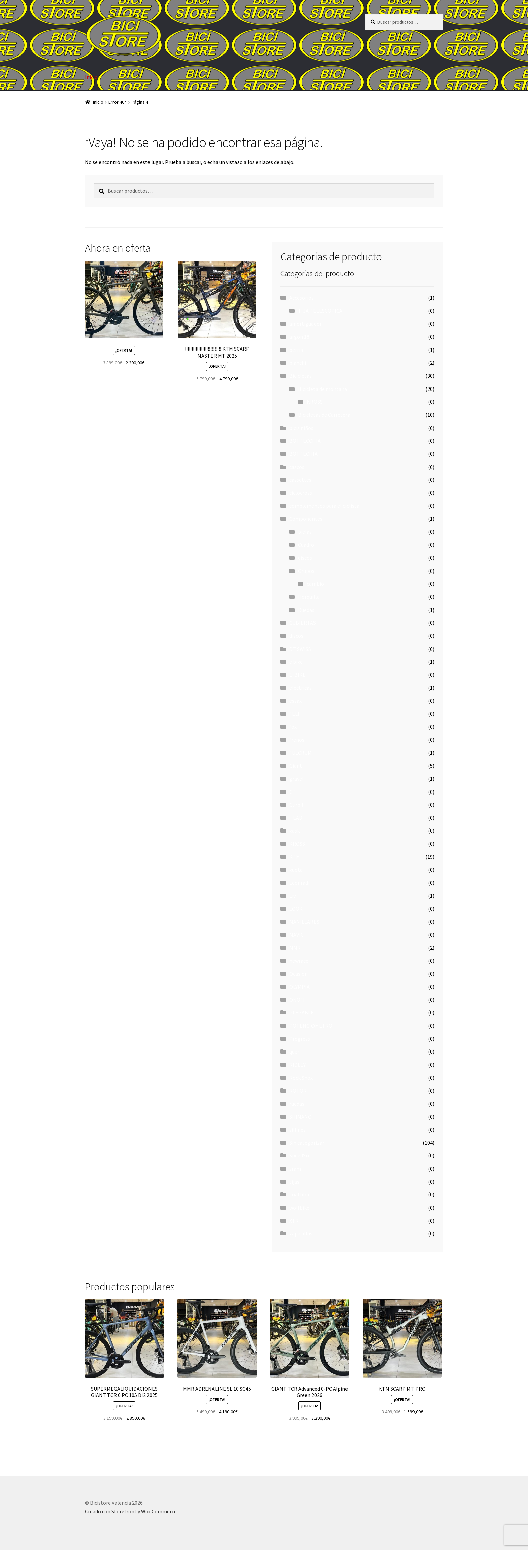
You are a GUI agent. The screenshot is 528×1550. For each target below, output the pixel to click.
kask (294, 830)
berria (296, 349)
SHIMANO (300, 1116)
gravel (296, 778)
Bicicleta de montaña (322, 388)
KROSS (315, 401)
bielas (305, 531)
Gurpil (296, 804)
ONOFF (297, 999)
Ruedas (306, 609)
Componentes (305, 518)
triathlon (300, 1194)
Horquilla (309, 596)
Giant (295, 765)
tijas (294, 1181)
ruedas (296, 1103)
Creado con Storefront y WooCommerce (131, 1511)
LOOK (296, 908)
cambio (315, 583)
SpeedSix (299, 1155)
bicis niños (301, 428)
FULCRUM (300, 752)
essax (295, 700)
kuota (296, 869)
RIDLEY (297, 1064)
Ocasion (298, 973)
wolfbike (299, 1207)
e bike (296, 661)
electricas (300, 687)
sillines (297, 1129)
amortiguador (305, 323)
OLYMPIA (299, 986)
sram (295, 1168)
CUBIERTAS (302, 622)
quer (294, 1051)
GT (292, 791)
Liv (292, 895)
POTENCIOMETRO (310, 1025)
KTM (294, 856)
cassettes (300, 479)
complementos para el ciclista (324, 505)
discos (305, 557)
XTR (294, 1220)
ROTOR (298, 1090)
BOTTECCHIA (305, 440)
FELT (294, 713)
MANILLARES (304, 921)
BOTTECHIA (303, 453)
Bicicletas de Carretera (324, 414)
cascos (296, 467)
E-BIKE (297, 674)
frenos (296, 739)
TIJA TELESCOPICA (320, 310)
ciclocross (300, 492)
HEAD (295, 817)
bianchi (297, 362)
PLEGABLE (301, 1012)
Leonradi (299, 882)
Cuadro (306, 544)
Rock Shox (301, 1077)
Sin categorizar (306, 1142)
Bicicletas (300, 375)
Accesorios (301, 297)
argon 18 (299, 336)
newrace (298, 960)
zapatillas (300, 1233)
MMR (295, 947)
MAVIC (296, 934)
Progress (299, 1038)
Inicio (91, 77)
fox (293, 726)
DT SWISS (300, 648)
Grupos (306, 570)
